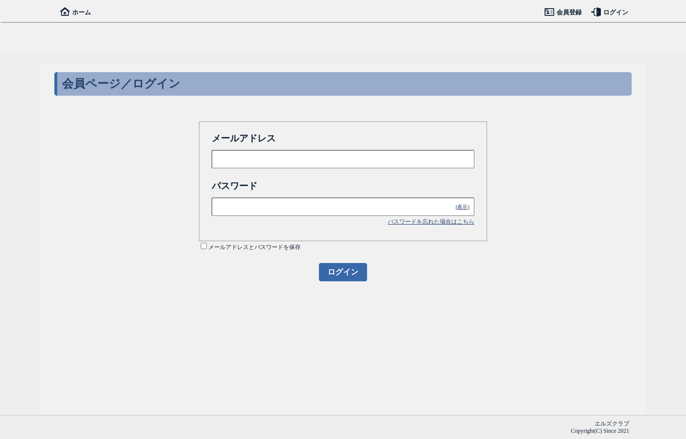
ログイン (609, 12)
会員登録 (563, 12)
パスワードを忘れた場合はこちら (431, 221)
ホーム (75, 12)
